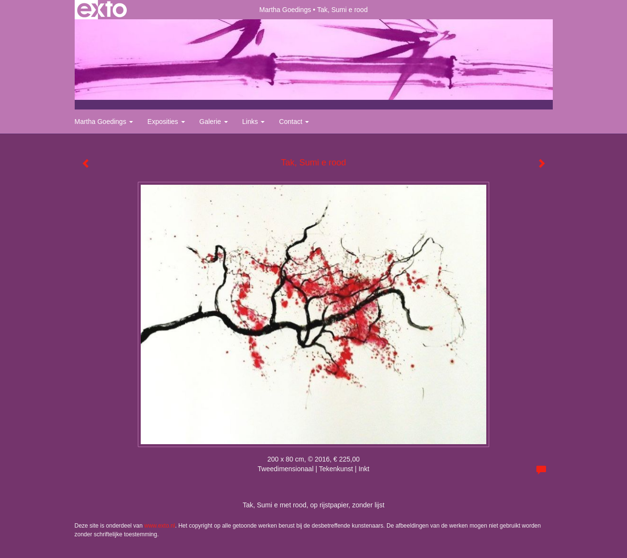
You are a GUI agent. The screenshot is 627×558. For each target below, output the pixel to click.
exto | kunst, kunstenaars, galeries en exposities (102, 9)
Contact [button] (294, 121)
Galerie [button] (214, 121)
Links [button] (253, 121)
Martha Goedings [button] (104, 121)
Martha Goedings (285, 10)
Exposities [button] (166, 121)
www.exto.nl (159, 525)
